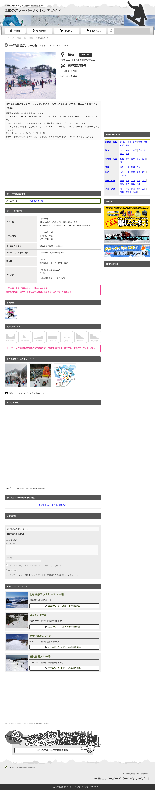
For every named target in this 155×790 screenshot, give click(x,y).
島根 (127, 181)
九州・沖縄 (110, 189)
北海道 (123, 142)
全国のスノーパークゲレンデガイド (33, 10)
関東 (107, 150)
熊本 (138, 189)
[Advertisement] (53, 165)
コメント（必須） (11, 543)
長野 (133, 159)
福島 (127, 145)
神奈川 (128, 150)
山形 (122, 145)
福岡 (122, 189)
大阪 (122, 172)
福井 (122, 162)
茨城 (146, 150)
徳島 (122, 184)
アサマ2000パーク (40, 635)
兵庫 (127, 172)
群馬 (127, 154)
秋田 (146, 142)
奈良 (144, 172)
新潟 (127, 159)
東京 (122, 150)
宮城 (140, 142)
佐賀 (127, 189)
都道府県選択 (39, 31)
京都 (133, 172)
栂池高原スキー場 (39, 656)
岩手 (135, 142)
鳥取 (122, 181)
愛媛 (133, 184)
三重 (138, 167)
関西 (107, 172)
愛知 (122, 167)
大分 (144, 189)
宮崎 (122, 192)
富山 (138, 159)
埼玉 (135, 150)
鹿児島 (128, 192)
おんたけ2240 (37, 615)
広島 (138, 181)
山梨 (122, 159)
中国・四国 (110, 181)
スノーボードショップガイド (66, 31)
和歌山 (123, 175)
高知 (138, 184)
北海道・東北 (111, 142)
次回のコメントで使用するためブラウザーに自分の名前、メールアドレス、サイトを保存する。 (35, 566)
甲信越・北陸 (21, 38)
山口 (144, 181)
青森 (129, 142)
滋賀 (138, 172)
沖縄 (135, 192)
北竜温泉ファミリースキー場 (46, 594)
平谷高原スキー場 (35, 201)
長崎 (133, 189)
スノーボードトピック (93, 31)
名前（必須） (10, 558)
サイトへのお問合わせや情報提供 (22, 767)
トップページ (15, 31)
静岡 (133, 167)
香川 (127, 184)
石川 (144, 159)
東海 (107, 167)
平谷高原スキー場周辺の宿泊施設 (53, 505)
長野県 (31, 38)
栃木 (122, 154)
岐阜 (127, 167)
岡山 (133, 181)
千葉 (140, 150)
